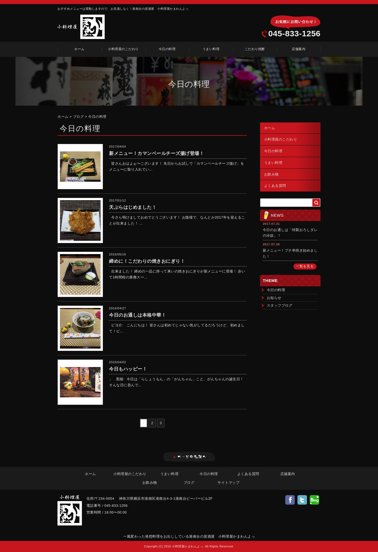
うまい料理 (211, 49)
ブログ (78, 117)
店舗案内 (298, 49)
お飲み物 (271, 174)
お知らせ (274, 298)
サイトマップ (228, 482)
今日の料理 (167, 49)
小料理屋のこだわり (123, 49)
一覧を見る (305, 266)
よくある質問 (275, 186)
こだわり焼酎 (255, 49)
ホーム (79, 49)
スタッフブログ (280, 305)
